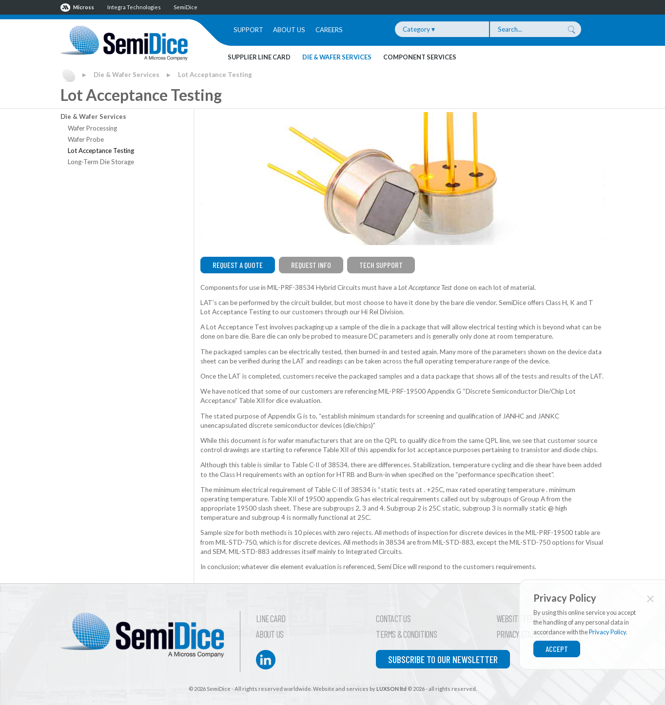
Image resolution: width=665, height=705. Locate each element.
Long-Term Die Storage (101, 162)
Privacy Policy (607, 632)
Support (248, 30)
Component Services (419, 57)
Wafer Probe (86, 139)
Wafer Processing (92, 128)
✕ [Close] (650, 598)
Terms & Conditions (406, 634)
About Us (289, 30)
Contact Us (393, 618)
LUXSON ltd (391, 689)
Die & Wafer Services (337, 57)
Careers (329, 30)
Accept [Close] (557, 648)
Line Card (270, 618)
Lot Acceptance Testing (215, 74)
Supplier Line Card (259, 57)
